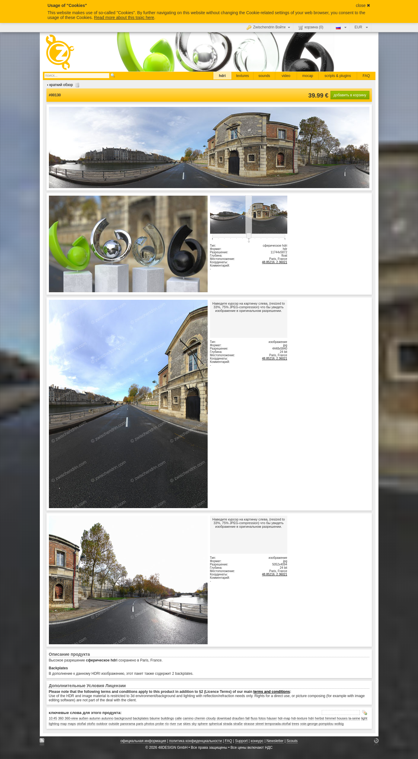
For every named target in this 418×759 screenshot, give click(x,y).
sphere (203, 723)
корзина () (310, 27)
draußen (238, 718)
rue (179, 723)
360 (60, 718)
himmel (330, 718)
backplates (141, 718)
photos (149, 723)
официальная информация (143, 741)
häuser (272, 718)
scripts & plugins (337, 76)
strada (227, 723)
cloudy (211, 718)
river (173, 723)
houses (342, 718)
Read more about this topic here (124, 17)
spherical (215, 723)
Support (241, 741)
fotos (262, 718)
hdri (222, 76)
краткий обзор (62, 85)
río (167, 723)
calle (178, 718)
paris (139, 723)
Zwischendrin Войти (269, 27)
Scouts (292, 741)
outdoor (101, 723)
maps (72, 723)
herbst (319, 718)
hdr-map (284, 718)
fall (247, 718)
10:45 (53, 718)
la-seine (354, 718)
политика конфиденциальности (195, 741)
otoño (91, 723)
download (224, 718)
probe (159, 723)
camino (188, 718)
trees (295, 723)
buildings (167, 718)
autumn (95, 718)
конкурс (257, 741)
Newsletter (275, 741)
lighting (54, 723)
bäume (155, 718)
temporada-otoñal (278, 723)
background (123, 718)
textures (242, 76)
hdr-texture (299, 718)
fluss (254, 718)
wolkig (339, 723)
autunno (107, 718)
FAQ (366, 76)
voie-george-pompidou (316, 723)
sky (194, 723)
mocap (307, 76)
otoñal (81, 723)
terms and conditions (271, 692)
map (63, 723)
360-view (71, 718)
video (286, 76)
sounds (264, 76)
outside (114, 723)
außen (83, 718)
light (364, 718)
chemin (199, 718)
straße (238, 723)
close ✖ (363, 5)
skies (187, 723)
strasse (249, 723)
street (259, 723)
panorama (127, 723)
